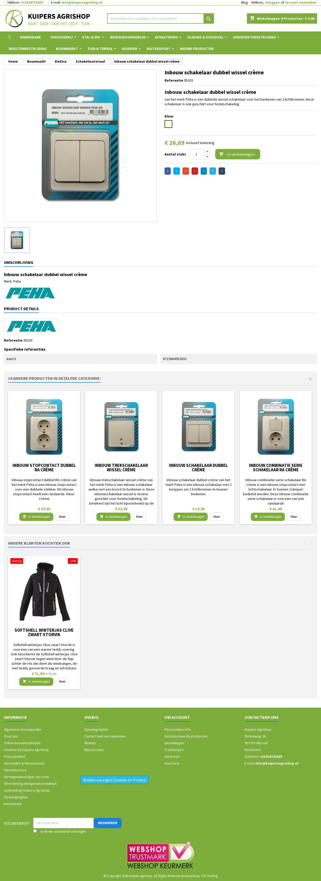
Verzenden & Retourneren (24, 763)
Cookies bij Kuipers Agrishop (26, 749)
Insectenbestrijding (28, 48)
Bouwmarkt (67, 48)
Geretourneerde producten (186, 736)
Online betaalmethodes (22, 743)
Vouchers (172, 763)
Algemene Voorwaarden (22, 729)
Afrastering (166, 37)
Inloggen (272, 2)
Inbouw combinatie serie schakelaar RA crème (276, 467)
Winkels (90, 743)
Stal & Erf (91, 37)
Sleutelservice (15, 770)
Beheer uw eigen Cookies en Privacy (114, 779)
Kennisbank (30, 37)
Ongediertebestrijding (254, 37)
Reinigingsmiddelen (128, 37)
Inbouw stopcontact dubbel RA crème (44, 467)
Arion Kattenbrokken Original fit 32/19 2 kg (44, 632)
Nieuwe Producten (196, 48)
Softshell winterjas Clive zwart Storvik (121, 632)
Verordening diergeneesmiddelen (30, 783)
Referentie (174, 80)
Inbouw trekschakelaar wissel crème (121, 467)
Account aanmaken (301, 2)
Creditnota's (174, 749)
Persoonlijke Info (178, 729)
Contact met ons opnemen (105, 736)
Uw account (177, 717)
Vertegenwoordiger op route (26, 776)
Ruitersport (159, 48)
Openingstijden (16, 797)
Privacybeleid (14, 756)
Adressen (172, 756)
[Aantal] (196, 154)
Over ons (11, 736)
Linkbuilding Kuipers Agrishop (27, 790)
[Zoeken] (160, 18)
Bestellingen (174, 743)
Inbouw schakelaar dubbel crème (198, 467)
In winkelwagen (237, 154)
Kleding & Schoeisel (205, 37)
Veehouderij (61, 37)
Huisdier (129, 48)
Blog (244, 2)
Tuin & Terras (100, 48)
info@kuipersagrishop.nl (82, 2)
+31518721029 (32, 2)
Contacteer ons (262, 717)
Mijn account (93, 749)
